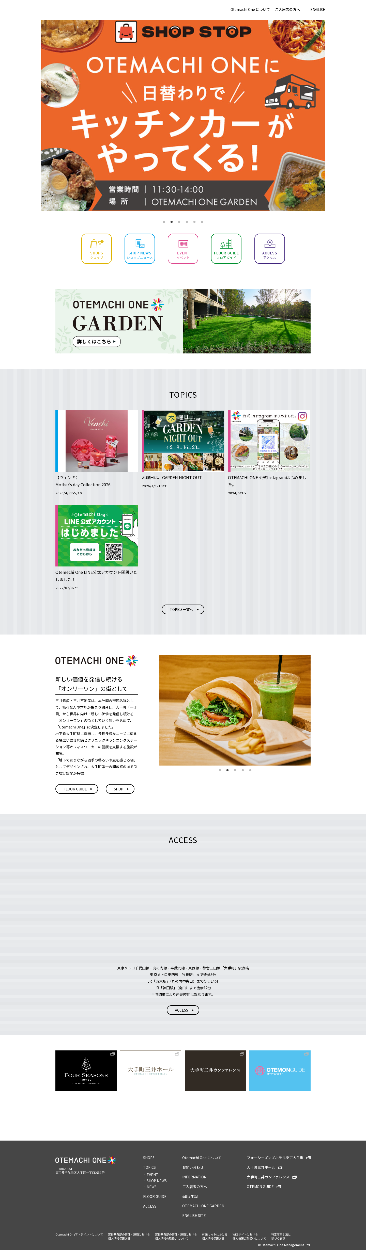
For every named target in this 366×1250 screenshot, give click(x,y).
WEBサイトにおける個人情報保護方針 (214, 1236)
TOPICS (149, 1167)
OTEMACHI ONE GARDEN (203, 1205)
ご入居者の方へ (287, 9)
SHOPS (149, 1157)
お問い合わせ (193, 1167)
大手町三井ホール (261, 1167)
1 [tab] (163, 222)
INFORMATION (194, 1176)
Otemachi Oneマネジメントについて (79, 1234)
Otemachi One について (250, 9)
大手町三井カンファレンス (268, 1176)
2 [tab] (171, 222)
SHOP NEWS (157, 1180)
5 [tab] (194, 222)
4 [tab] (186, 222)
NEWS (152, 1186)
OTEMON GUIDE (260, 1186)
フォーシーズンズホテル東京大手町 (275, 1157)
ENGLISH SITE (194, 1215)
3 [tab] (179, 222)
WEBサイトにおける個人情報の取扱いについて (249, 1236)
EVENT (152, 1174)
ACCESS (149, 1206)
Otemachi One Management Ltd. (286, 1244)
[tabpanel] (183, 115)
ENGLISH (317, 9)
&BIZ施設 (190, 1196)
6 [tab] (202, 222)
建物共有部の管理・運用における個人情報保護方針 (129, 1236)
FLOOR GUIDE (154, 1196)
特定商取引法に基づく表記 (281, 1236)
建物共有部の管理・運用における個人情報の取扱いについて (176, 1236)
